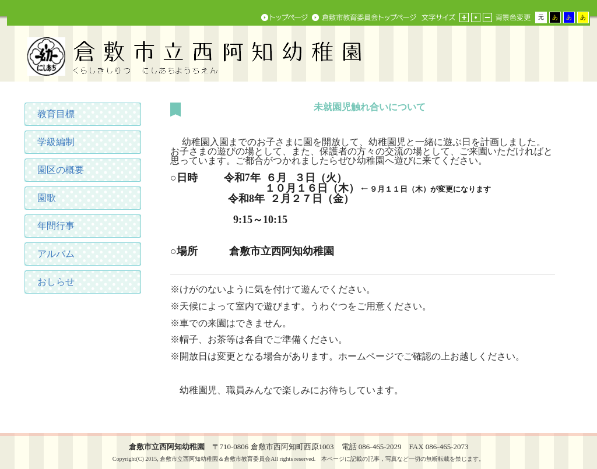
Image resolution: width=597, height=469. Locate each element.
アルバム (56, 254)
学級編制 (56, 142)
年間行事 (56, 226)
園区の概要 (60, 170)
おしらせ (56, 282)
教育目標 (56, 114)
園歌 (46, 198)
